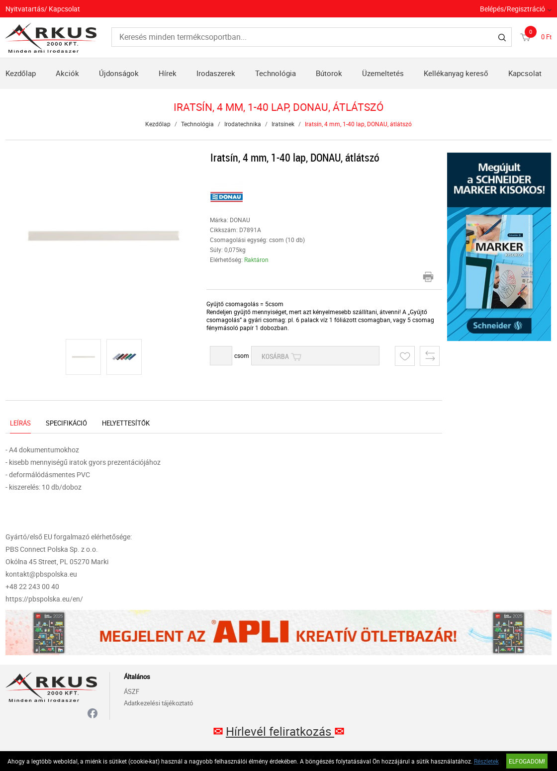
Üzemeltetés (383, 73)
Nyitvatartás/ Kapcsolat (42, 8)
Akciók (67, 73)
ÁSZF (131, 691)
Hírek (168, 73)
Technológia (275, 73)
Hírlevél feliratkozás (280, 731)
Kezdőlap (20, 73)
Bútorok (329, 73)
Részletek (486, 761)
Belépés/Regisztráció (512, 8)
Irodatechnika (242, 124)
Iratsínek (283, 124)
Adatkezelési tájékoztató (158, 702)
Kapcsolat (525, 73)
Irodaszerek (215, 73)
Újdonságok (119, 73)
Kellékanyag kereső (456, 73)
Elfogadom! (527, 761)
